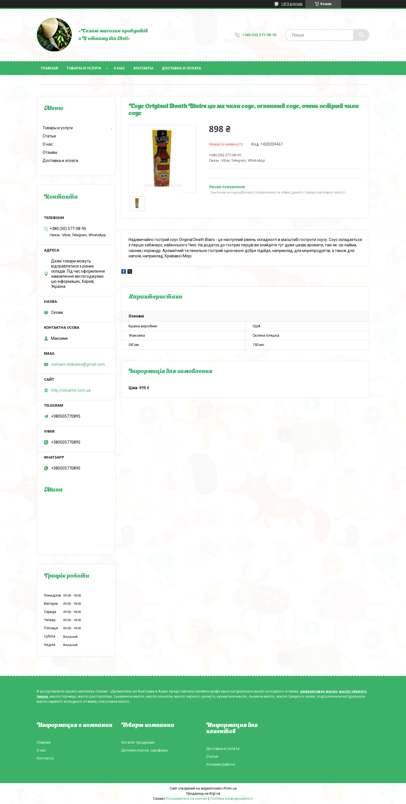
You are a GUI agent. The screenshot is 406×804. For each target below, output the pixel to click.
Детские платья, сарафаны (144, 750)
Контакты (143, 68)
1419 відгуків (292, 4)
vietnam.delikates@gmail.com (78, 364)
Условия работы (220, 764)
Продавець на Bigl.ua (203, 794)
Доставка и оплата (181, 68)
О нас (119, 68)
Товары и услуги (84, 68)
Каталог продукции (138, 742)
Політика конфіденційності (231, 799)
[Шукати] (361, 35)
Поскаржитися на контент (187, 799)
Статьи (49, 136)
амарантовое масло (318, 691)
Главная (49, 68)
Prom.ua (230, 788)
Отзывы (50, 152)
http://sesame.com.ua (71, 390)
